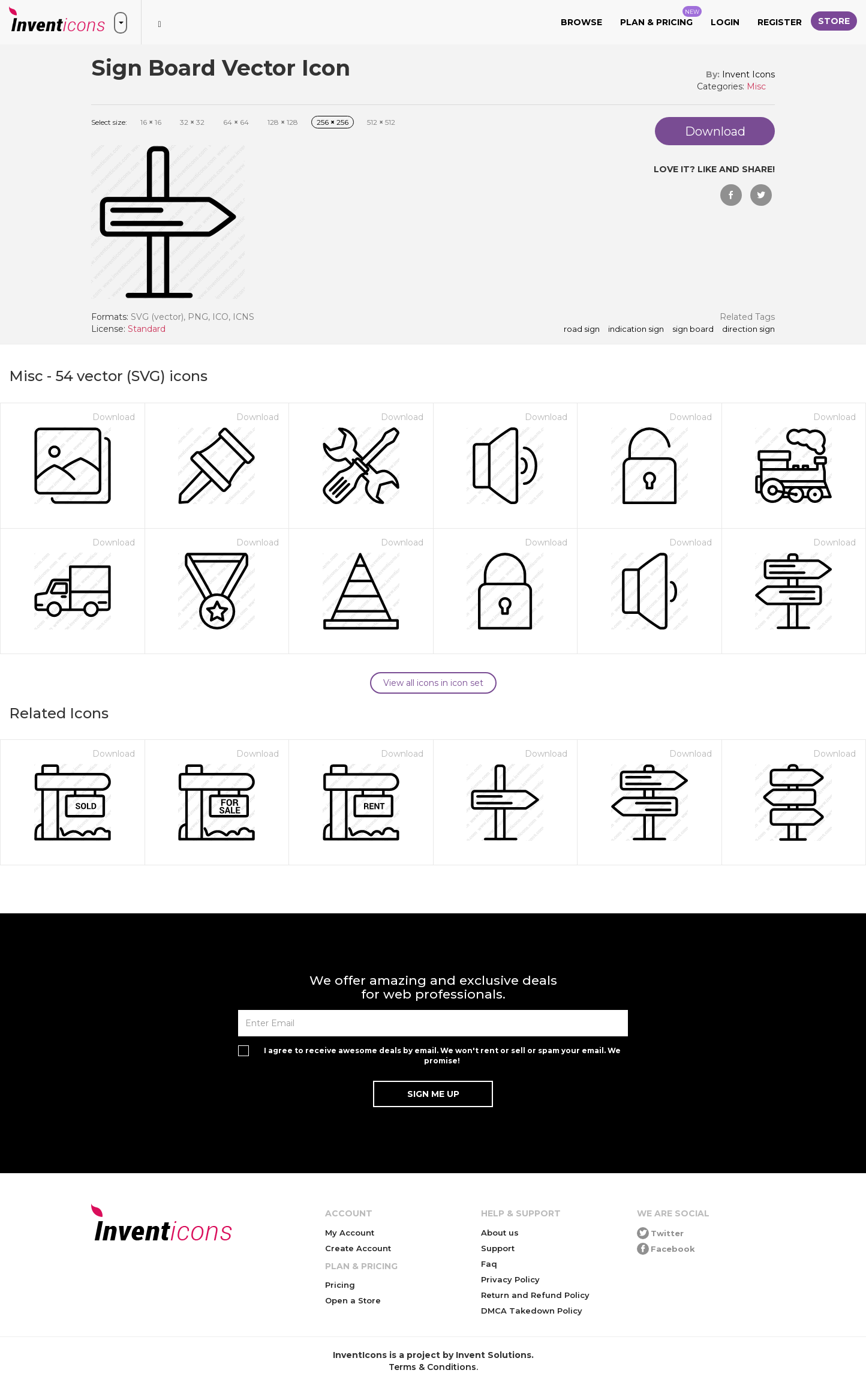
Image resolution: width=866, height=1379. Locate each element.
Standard (147, 328)
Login (725, 22)
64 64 (236, 122)
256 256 (332, 122)
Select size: (109, 122)
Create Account (358, 1248)
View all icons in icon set (433, 682)
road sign (582, 329)
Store (834, 21)
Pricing (340, 1285)
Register (779, 22)
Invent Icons (748, 74)
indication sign (636, 329)
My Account (349, 1232)
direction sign (748, 329)
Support (498, 1248)
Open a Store (353, 1300)
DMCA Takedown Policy (531, 1310)
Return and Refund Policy (535, 1295)
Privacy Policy (510, 1279)
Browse (581, 22)
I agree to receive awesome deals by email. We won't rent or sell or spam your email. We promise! (442, 1055)
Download (113, 417)
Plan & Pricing (661, 17)
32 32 (192, 122)
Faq (489, 1264)
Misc (756, 86)
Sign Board (693, 329)
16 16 (150, 122)
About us (500, 1232)
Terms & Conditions (432, 1367)
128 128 (282, 122)
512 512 (381, 122)
